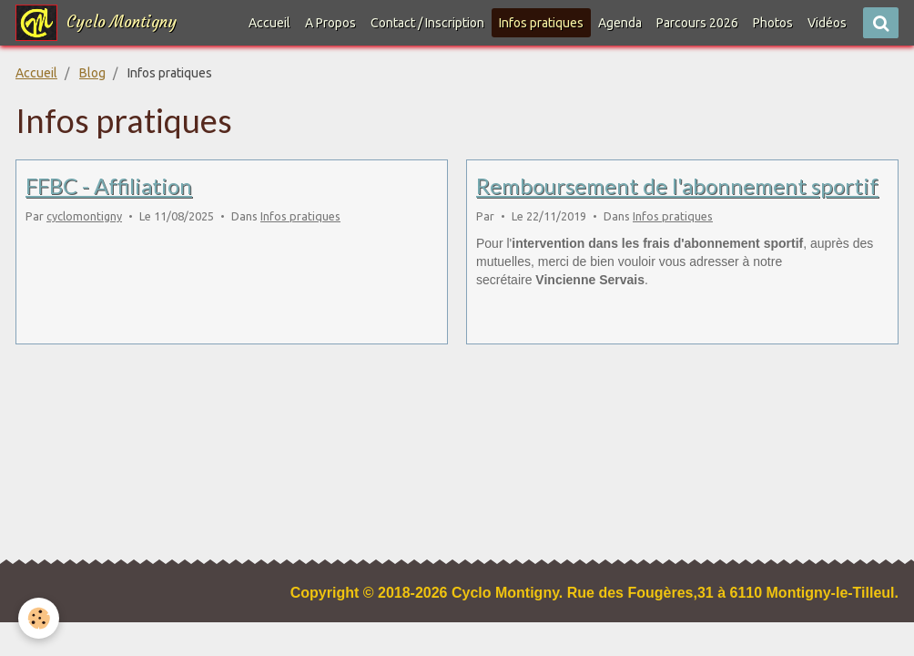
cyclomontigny (84, 216)
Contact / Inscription (427, 22)
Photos (773, 22)
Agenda (620, 22)
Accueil (269, 22)
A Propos (330, 22)
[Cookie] (38, 618)
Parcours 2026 (697, 22)
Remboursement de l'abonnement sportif (677, 185)
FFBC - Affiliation (108, 185)
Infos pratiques (300, 216)
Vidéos (827, 22)
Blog (92, 73)
